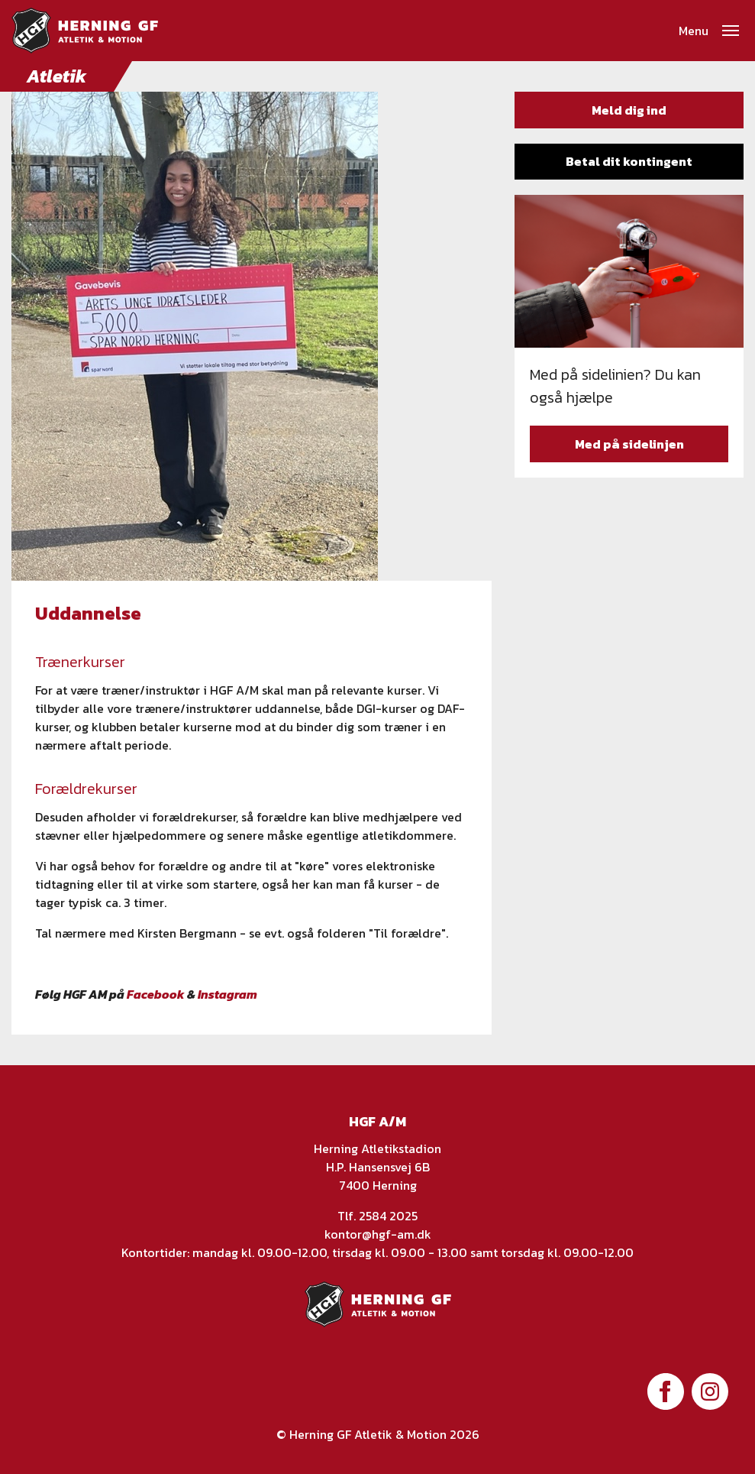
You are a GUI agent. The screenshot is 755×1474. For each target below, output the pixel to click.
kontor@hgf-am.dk (377, 1234)
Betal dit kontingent (629, 161)
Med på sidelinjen (629, 444)
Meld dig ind (629, 110)
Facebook (156, 994)
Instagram (227, 994)
